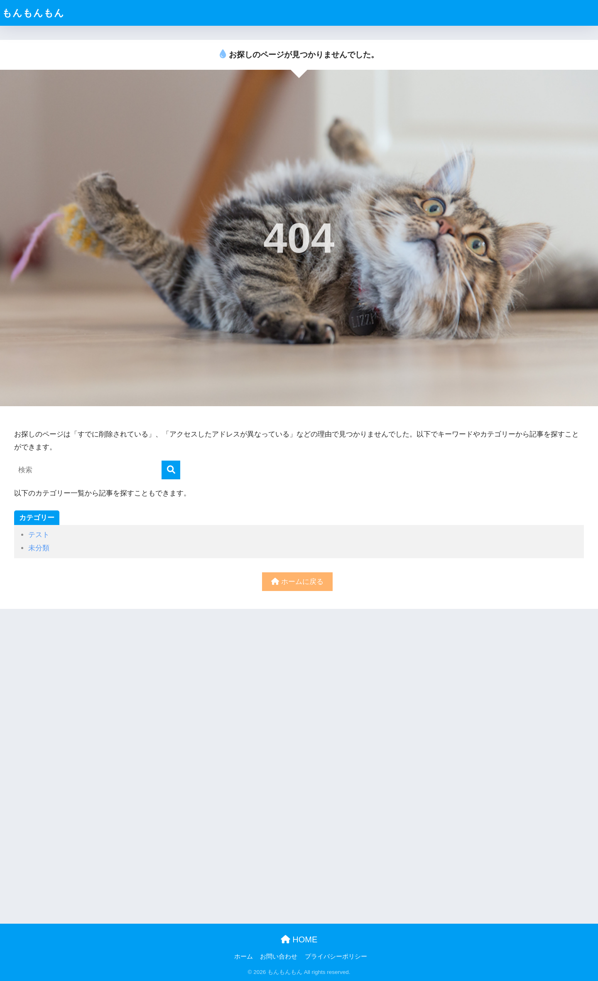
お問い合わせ (278, 956)
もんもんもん (33, 12)
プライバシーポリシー (336, 956)
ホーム (243, 956)
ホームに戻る (297, 582)
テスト (38, 535)
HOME (299, 939)
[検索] (171, 470)
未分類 (38, 548)
